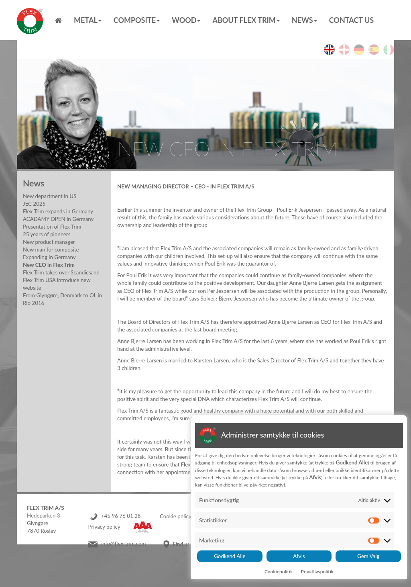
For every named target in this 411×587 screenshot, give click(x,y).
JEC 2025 (34, 203)
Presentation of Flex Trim (52, 226)
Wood (186, 20)
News (304, 20)
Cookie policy (175, 516)
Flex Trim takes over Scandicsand (61, 272)
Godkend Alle (229, 556)
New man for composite (51, 249)
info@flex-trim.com (123, 544)
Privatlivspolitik (317, 572)
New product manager (49, 242)
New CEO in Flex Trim (49, 265)
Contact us (351, 20)
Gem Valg (368, 556)
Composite (137, 20)
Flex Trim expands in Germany (58, 211)
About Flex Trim (245, 20)
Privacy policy (104, 527)
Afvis (299, 556)
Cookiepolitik (279, 572)
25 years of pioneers (46, 234)
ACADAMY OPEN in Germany (58, 219)
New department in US (49, 196)
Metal (88, 20)
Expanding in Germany (49, 257)
